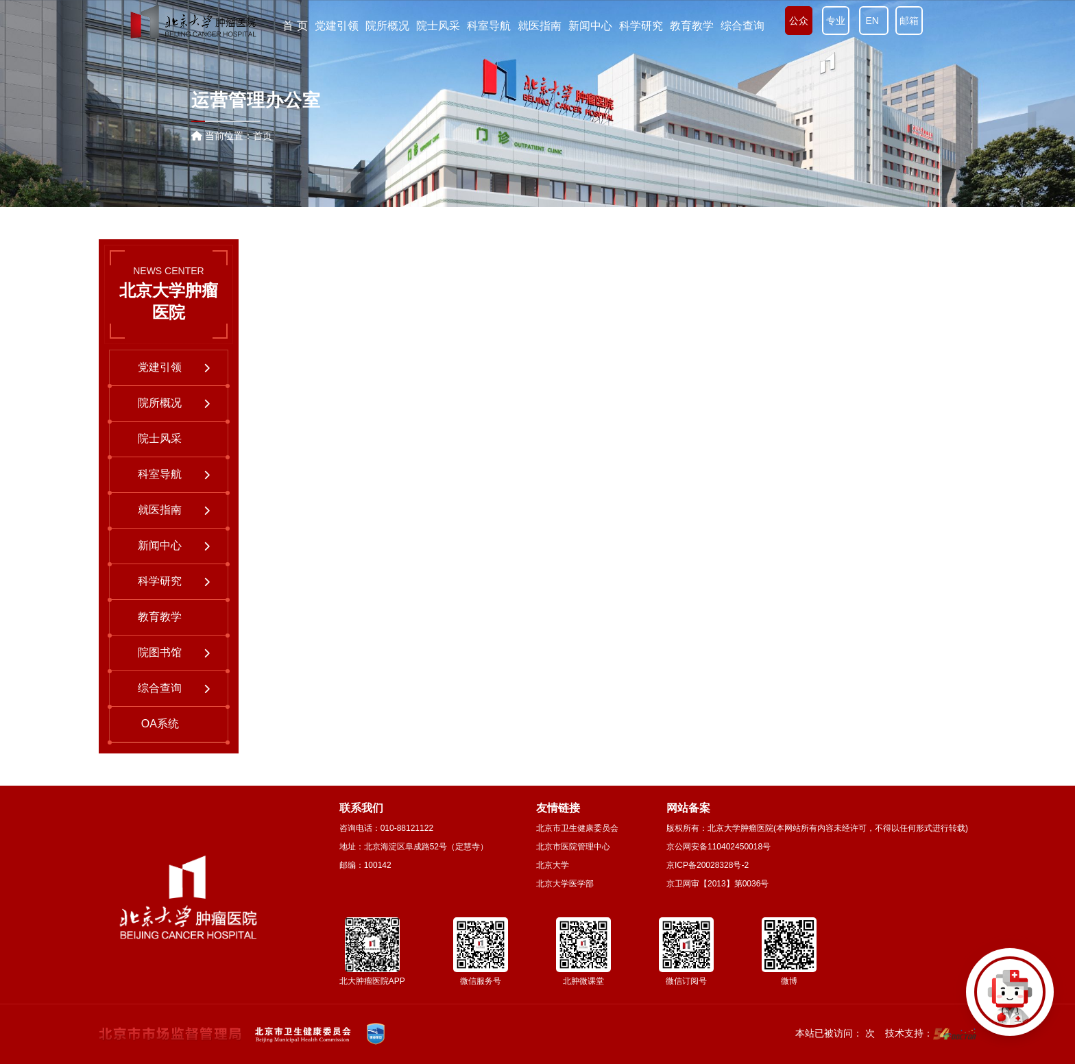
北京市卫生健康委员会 (577, 828)
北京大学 (552, 865)
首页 (262, 135)
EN (873, 20)
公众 (798, 20)
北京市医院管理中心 (573, 846)
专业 (835, 20)
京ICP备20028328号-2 (707, 865)
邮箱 (909, 20)
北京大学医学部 (565, 883)
